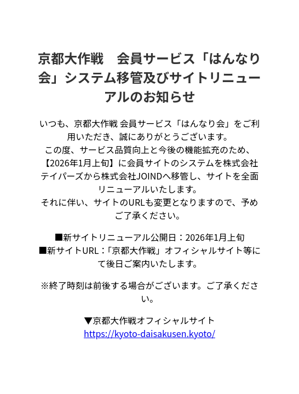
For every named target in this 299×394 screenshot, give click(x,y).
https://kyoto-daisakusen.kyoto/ (149, 333)
